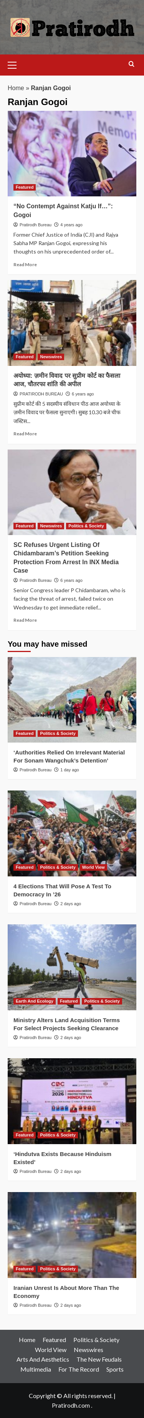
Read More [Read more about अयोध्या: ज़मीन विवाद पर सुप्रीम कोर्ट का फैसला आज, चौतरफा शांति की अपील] (25, 433)
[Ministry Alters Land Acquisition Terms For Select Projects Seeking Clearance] (72, 967)
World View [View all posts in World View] (93, 867)
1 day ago (69, 769)
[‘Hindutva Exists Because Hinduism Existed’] (72, 1101)
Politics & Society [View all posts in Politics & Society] (86, 526)
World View (50, 1349)
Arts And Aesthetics (43, 1359)
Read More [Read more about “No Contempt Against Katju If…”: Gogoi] (25, 264)
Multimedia (35, 1369)
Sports (115, 1369)
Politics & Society (96, 1339)
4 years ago (71, 224)
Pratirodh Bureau (35, 224)
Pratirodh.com (71, 1405)
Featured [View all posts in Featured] (24, 187)
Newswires (88, 1349)
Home (16, 88)
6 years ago (83, 394)
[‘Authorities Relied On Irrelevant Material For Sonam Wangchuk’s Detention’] (72, 700)
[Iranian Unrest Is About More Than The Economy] (72, 1235)
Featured (54, 1339)
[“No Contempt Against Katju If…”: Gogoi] (72, 153)
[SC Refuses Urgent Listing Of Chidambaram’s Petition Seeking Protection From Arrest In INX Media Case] (72, 492)
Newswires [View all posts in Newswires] (51, 356)
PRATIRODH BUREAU (41, 394)
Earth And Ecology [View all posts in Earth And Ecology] (34, 1001)
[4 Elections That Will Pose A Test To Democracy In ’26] (72, 833)
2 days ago (70, 903)
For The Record (78, 1369)
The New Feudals (99, 1359)
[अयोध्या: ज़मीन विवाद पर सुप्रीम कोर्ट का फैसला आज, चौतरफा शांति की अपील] (72, 323)
